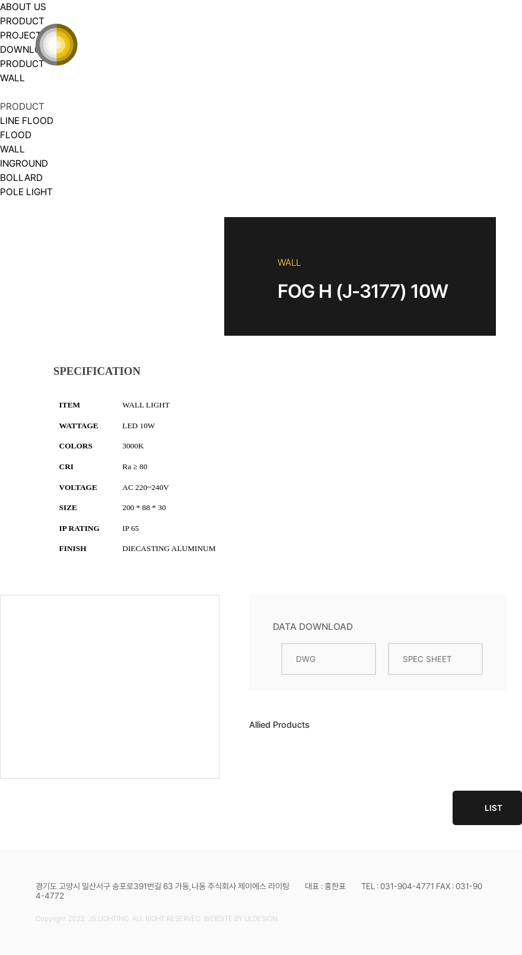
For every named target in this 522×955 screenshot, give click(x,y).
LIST (487, 808)
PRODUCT (255, 29)
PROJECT (342, 29)
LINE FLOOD (26, 120)
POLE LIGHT (26, 192)
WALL (12, 149)
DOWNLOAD (435, 29)
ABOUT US (164, 29)
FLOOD (15, 135)
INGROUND (24, 163)
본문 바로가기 (0, 0)
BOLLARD (21, 177)
